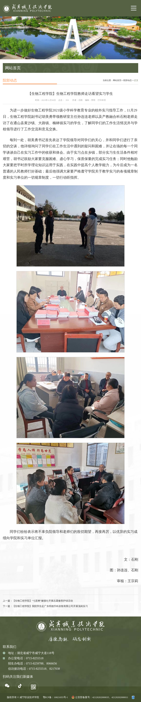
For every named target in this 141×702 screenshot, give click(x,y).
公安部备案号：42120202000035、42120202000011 (101, 697)
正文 (136, 80)
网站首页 (117, 80)
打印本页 (102, 100)
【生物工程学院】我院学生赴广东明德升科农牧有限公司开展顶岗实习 (50, 606)
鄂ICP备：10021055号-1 (55, 697)
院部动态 (127, 80)
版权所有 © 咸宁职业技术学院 (23, 697)
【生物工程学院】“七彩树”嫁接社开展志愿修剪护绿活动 (43, 601)
